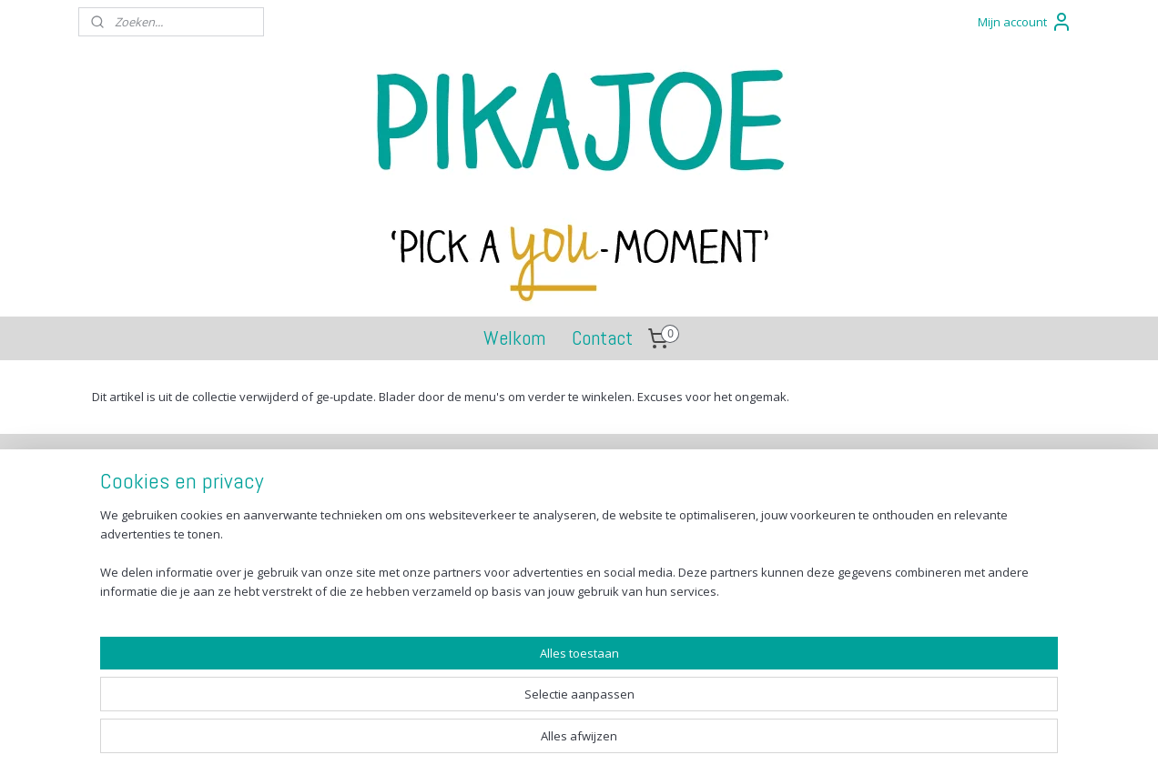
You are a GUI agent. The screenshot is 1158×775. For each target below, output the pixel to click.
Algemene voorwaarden (180, 548)
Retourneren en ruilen (174, 528)
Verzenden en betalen (174, 508)
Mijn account (1025, 22)
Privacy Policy (150, 569)
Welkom (514, 337)
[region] (458, 707)
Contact (602, 337)
